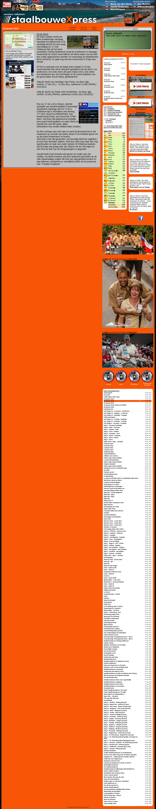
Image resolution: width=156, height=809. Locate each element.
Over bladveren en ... (111, 783)
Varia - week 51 (109, 570)
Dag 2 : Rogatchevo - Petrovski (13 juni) (117, 733)
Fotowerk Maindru (110, 515)
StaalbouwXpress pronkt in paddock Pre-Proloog (120, 673)
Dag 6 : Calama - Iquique (112, 545)
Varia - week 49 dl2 (110, 578)
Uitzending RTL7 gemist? (112, 608)
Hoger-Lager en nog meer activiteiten (116, 781)
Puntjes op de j (109, 472)
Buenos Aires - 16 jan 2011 (113, 523)
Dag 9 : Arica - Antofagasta (113, 539)
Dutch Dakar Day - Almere (112, 795)
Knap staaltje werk (110, 803)
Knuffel (106, 513)
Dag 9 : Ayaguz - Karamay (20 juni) (115, 718)
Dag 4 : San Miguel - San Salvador (115, 549)
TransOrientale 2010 (110, 677)
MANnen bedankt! (110, 750)
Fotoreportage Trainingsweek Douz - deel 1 (118, 637)
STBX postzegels (109, 417)
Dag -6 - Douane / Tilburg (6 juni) (115, 748)
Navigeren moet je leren (112, 761)
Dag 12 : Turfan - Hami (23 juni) (114, 712)
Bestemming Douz (110, 659)
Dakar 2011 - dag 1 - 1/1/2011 (113, 555)
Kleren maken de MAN (111, 771)
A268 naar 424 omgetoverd (113, 759)
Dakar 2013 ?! (108, 500)
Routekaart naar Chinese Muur (114, 773)
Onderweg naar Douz (111, 657)
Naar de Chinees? (110, 799)
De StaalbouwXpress (111, 767)
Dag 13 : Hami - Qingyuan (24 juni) (115, 710)
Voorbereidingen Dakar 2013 (113, 490)
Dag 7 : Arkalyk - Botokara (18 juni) (115, 722)
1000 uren (107, 604)
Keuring (106, 470)
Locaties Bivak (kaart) (111, 460)
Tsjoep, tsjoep (108, 643)
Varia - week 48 (109, 586)
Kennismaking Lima (110, 474)
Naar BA (107, 563)
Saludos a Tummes (110, 527)
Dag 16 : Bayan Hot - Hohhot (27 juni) (116, 704)
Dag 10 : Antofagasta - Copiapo (114, 537)
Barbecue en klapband (111, 647)
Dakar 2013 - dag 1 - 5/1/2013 (113, 441)
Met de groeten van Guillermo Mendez (116, 675)
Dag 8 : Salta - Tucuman (112, 427)
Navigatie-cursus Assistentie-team (115, 468)
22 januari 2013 (109, 93)
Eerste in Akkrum (110, 797)
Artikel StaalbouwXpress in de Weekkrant (118, 752)
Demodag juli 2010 (110, 622)
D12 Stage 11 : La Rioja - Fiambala (115, 419)
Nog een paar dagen (110, 565)
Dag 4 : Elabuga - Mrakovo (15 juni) (115, 729)
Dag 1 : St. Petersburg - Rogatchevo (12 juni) (119, 735)
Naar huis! (107, 519)
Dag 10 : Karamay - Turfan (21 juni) (115, 716)
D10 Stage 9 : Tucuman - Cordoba (115, 423)
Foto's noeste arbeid (111, 775)
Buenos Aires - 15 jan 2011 (113, 525)
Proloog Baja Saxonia (111, 626)
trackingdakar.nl (140, 109)
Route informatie (109, 600)
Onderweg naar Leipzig (111, 628)
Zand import (108, 64)
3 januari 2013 (108, 445)
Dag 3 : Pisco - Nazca (111, 437)
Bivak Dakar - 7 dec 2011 (112, 580)
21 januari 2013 (109, 403)
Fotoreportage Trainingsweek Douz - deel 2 (118, 639)
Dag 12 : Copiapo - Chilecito (113, 533)
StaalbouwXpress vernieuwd (113, 669)
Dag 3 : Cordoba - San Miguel (113, 551)
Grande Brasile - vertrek (112, 594)
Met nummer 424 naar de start (114, 777)
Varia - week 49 (109, 584)
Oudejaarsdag (108, 452)
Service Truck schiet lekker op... (114, 488)
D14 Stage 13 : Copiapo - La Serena (116, 413)
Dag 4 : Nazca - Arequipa (112, 435)
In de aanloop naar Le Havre (113, 606)
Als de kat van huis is (111, 785)
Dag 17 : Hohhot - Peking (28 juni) (115, 702)
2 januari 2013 (108, 448)
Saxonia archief (109, 620)
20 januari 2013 (109, 87)
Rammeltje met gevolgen (112, 791)
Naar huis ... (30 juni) (111, 696)
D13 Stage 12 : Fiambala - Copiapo (115, 415)
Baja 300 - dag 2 (109, 494)
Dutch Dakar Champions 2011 (114, 502)
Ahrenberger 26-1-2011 (111, 506)
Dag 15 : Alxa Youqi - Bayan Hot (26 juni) (117, 706)
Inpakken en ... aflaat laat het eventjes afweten (119, 757)
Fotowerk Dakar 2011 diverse (113, 511)
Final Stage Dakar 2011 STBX (113, 529)
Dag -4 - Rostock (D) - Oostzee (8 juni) (116, 744)
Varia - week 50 (109, 574)
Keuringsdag (108, 557)
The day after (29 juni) (111, 698)
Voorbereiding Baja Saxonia (113, 630)
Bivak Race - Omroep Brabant (114, 582)
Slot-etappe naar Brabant (112, 517)
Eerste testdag (109, 655)
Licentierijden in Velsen (112, 793)
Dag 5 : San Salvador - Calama (114, 547)
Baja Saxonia (108, 504)
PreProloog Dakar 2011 (111, 614)
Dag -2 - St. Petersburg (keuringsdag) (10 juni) (119, 740)
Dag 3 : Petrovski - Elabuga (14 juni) (116, 731)
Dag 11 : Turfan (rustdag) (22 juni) (115, 714)
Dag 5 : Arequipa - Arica (112, 433)
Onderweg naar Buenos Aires (114, 671)
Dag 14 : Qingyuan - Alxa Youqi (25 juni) (117, 708)
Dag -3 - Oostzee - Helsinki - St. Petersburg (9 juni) (121, 742)
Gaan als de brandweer (111, 779)
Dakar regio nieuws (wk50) (113, 466)
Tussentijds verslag (110, 649)
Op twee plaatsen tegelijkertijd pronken (117, 789)
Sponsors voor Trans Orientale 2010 (116, 667)
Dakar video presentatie (112, 588)
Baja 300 (107, 498)
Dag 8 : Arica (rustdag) (111, 541)
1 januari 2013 (108, 450)
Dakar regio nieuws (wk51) (113, 462)
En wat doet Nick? (110, 651)
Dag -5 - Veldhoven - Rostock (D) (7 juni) (117, 746)
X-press (106, 576)
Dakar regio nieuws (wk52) (113, 458)
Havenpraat (108, 602)
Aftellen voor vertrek (111, 456)
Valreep (106, 598)
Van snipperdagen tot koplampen (115, 633)
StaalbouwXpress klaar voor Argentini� (117, 680)
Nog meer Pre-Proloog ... (112, 616)
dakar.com (140, 97)
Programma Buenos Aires (112, 572)
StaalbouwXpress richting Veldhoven (116, 641)
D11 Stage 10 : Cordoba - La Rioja (115, 421)
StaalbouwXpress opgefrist (113, 682)
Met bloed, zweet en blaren (113, 480)
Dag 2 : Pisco (108, 439)
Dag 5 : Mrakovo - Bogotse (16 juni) (116, 727)
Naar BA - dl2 (108, 561)
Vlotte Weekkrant (109, 454)
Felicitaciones (108, 409)
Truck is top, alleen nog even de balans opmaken (120, 755)
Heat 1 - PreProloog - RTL (112, 612)
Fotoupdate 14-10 (110, 653)
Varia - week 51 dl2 (110, 567)
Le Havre (107, 592)
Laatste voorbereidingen (112, 482)
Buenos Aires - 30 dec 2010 (113, 559)
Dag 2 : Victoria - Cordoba (112, 553)
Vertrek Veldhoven (110, 663)
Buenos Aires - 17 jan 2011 (113, 521)
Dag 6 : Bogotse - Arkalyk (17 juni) (115, 724)
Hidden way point (110, 590)
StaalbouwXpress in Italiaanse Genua (116, 661)
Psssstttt (107, 70)
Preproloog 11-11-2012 (111, 484)
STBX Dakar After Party (112, 76)
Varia (105, 596)
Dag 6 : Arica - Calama (111, 431)
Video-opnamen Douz (111, 635)
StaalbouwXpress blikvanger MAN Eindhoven (119, 769)
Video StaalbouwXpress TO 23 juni (115, 690)
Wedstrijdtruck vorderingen (113, 486)
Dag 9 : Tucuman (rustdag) (113, 425)
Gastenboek (108, 700)
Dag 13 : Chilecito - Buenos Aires (115, 531)
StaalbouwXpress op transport (114, 686)
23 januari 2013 (109, 81)
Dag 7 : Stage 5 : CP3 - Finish (113, 543)
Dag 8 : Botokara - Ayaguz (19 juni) (115, 720)
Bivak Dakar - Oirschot (111, 610)
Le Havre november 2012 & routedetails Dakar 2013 (121, 478)
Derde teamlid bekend (111, 787)
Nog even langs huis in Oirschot (115, 665)
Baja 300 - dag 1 (109, 496)
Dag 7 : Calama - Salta (111, 429)
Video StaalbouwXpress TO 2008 (115, 692)
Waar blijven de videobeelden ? (114, 694)
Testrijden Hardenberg (111, 618)
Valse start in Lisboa (111, 801)
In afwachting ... (109, 476)
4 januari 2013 (108, 443)
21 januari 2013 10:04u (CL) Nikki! (115, 405)
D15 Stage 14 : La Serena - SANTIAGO (116, 411)
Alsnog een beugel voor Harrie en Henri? (117, 763)
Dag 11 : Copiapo (110, 535)
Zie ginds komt (109, 688)
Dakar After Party (109, 509)
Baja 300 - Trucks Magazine (113, 492)
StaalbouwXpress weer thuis (113, 684)
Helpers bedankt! (109, 464)
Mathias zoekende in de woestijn (115, 645)
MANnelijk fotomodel (111, 765)
